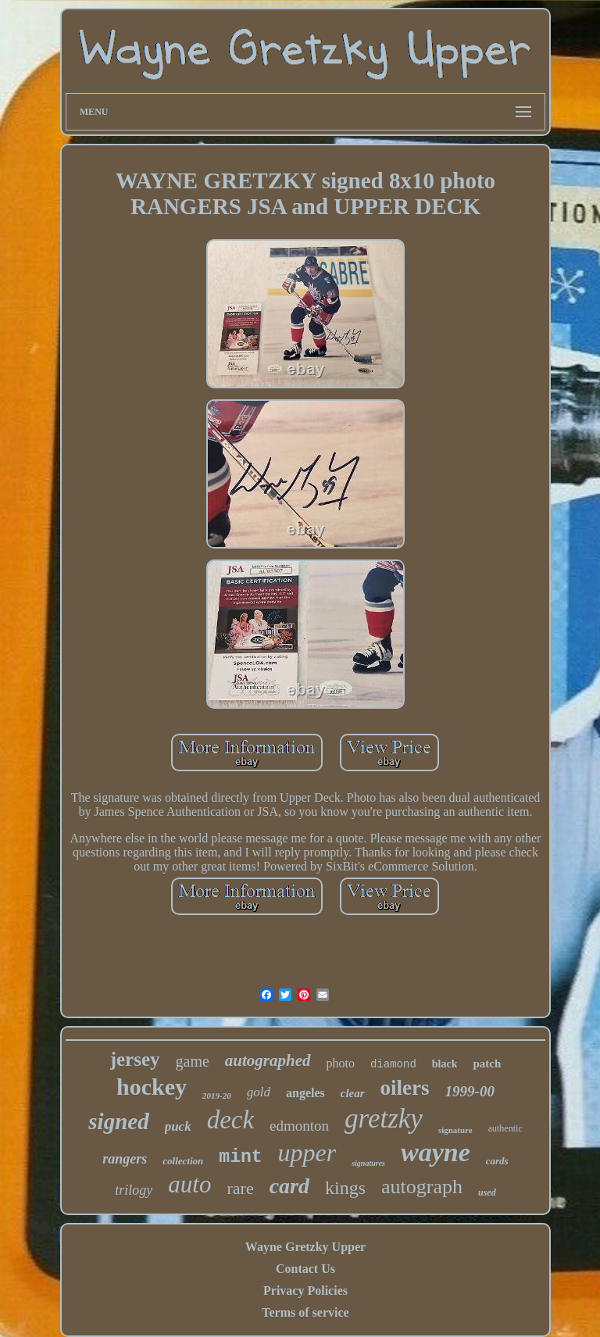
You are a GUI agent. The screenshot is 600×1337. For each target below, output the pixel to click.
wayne (435, 1152)
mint (240, 1157)
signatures (368, 1163)
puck (178, 1126)
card (289, 1186)
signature (455, 1130)
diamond (393, 1064)
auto (189, 1184)
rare (240, 1188)
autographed (268, 1060)
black (445, 1064)
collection (182, 1161)
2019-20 (216, 1095)
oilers (405, 1087)
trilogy (133, 1190)
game (192, 1061)
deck (230, 1120)
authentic (505, 1128)
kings (345, 1188)
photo (341, 1063)
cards (497, 1161)
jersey (135, 1059)
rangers (124, 1159)
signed (118, 1121)
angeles (305, 1092)
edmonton (299, 1125)
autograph (421, 1186)
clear (353, 1093)
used (487, 1192)
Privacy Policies (305, 1290)
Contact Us (305, 1268)
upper (307, 1153)
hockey (151, 1086)
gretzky (384, 1118)
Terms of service (305, 1312)
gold (258, 1092)
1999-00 (470, 1091)
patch (487, 1063)
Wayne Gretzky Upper (305, 1246)
